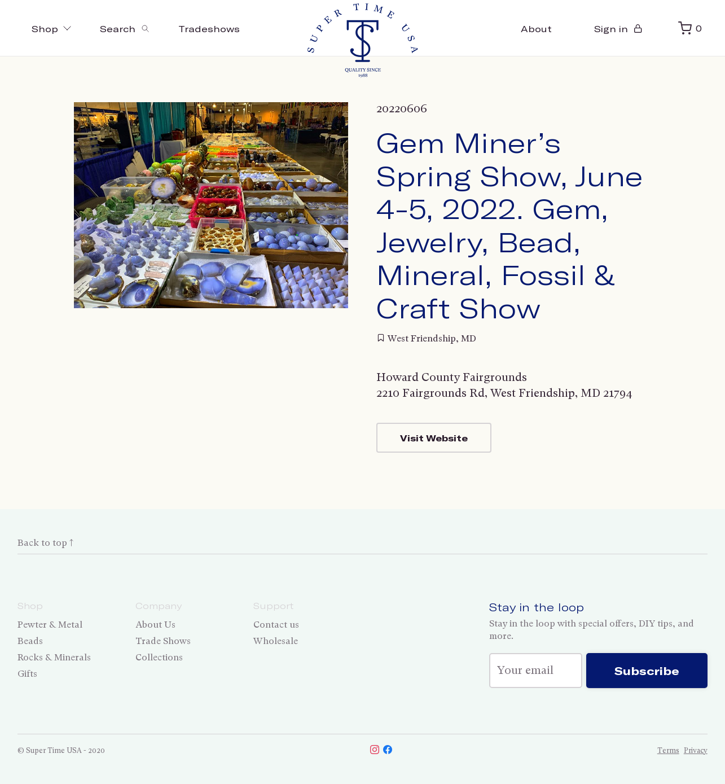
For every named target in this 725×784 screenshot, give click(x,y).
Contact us (276, 624)
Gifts (27, 673)
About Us (155, 624)
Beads (30, 641)
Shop (52, 28)
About (536, 28)
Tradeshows (209, 28)
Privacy (696, 750)
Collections (159, 657)
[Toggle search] (125, 28)
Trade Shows (163, 641)
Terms (668, 750)
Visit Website (434, 437)
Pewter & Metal (49, 624)
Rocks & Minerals (54, 657)
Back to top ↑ (45, 542)
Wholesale (275, 641)
